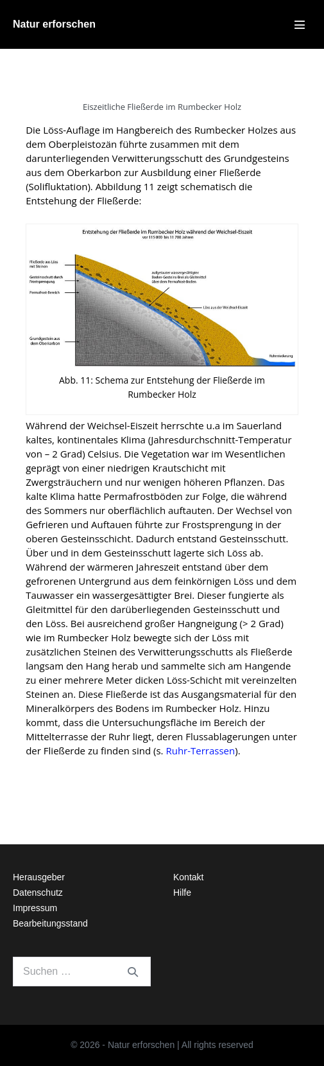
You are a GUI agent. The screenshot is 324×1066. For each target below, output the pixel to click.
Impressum (35, 908)
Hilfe (182, 892)
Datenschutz (38, 892)
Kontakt (188, 877)
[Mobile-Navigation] (299, 24)
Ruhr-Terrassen (200, 750)
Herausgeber (39, 877)
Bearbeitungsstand (50, 923)
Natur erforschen (54, 24)
